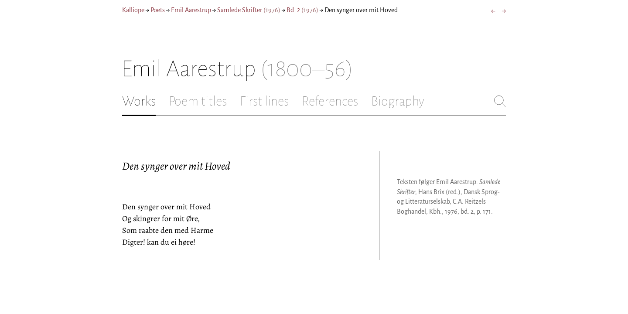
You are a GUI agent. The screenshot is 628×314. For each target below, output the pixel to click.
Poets (157, 10)
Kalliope (133, 10)
